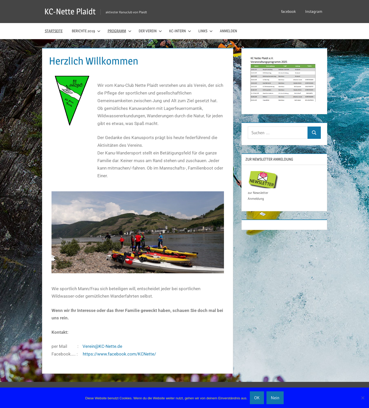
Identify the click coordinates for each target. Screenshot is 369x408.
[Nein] (362, 397)
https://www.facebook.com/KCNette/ (119, 354)
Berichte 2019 (86, 30)
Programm (119, 30)
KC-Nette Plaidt (70, 11)
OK (257, 397)
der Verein (150, 30)
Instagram (313, 11)
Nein (275, 397)
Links (205, 30)
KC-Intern (180, 30)
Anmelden (228, 30)
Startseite (54, 30)
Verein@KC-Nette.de (102, 346)
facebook (288, 11)
